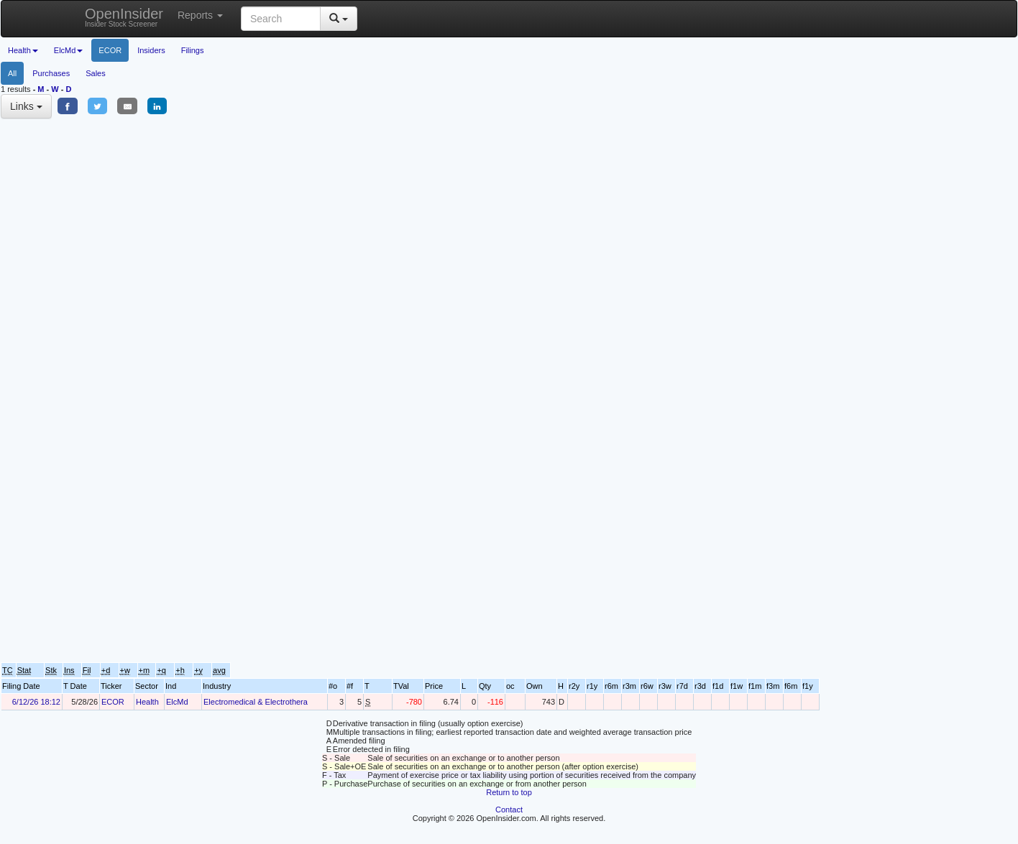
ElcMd (177, 701)
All (12, 73)
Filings (192, 50)
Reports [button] (200, 15)
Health (147, 701)
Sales (96, 73)
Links (26, 106)
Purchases (51, 73)
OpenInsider (124, 17)
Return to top (509, 792)
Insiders (151, 50)
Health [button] (23, 50)
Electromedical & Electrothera (255, 701)
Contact (509, 809)
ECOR (109, 50)
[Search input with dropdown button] (281, 18)
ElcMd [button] (68, 50)
